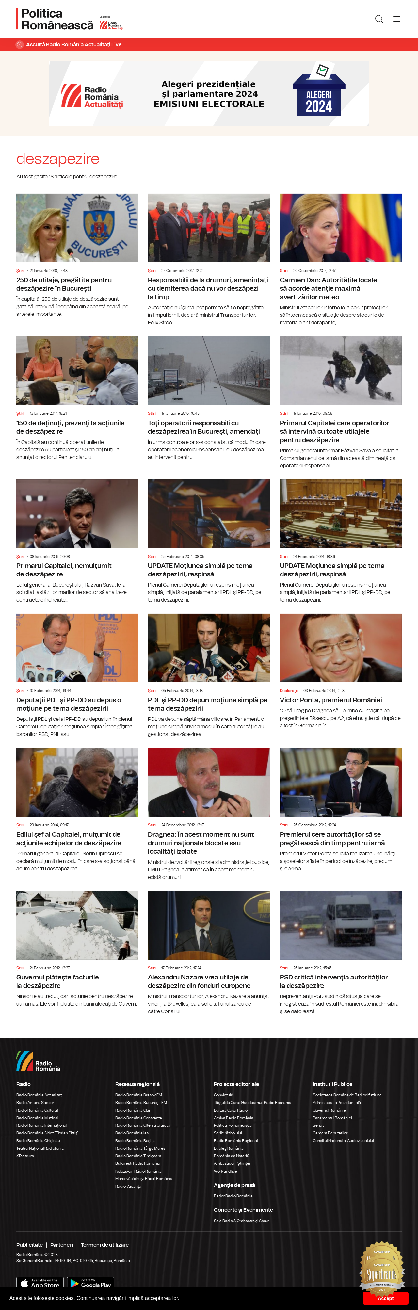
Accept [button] (386, 1298)
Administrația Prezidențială (337, 1103)
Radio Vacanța (128, 1186)
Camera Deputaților (330, 1133)
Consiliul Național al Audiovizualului (343, 1141)
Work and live (225, 1171)
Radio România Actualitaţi (39, 1095)
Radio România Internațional (41, 1125)
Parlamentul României (332, 1118)
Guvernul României (330, 1110)
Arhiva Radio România (233, 1118)
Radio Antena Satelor (35, 1103)
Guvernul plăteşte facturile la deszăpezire (77, 949)
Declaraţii (289, 691)
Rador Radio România (233, 1196)
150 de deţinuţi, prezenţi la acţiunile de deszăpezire (77, 398)
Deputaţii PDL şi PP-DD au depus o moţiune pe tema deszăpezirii (77, 676)
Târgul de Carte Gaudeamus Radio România (252, 1103)
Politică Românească (233, 1125)
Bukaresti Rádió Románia (137, 1163)
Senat (318, 1125)
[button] (182, 1299)
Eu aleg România (229, 1148)
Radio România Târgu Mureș (140, 1148)
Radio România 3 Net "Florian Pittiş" (47, 1133)
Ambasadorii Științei (232, 1163)
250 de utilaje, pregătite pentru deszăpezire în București (77, 256)
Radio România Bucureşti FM (141, 1103)
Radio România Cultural (37, 1110)
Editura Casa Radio (231, 1110)
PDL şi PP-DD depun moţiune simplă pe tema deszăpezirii (209, 676)
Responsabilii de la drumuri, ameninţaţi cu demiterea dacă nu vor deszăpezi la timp (209, 260)
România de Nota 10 (231, 1156)
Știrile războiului (228, 1133)
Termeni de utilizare (105, 1245)
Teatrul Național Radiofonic (40, 1148)
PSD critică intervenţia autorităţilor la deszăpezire (341, 953)
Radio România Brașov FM (138, 1095)
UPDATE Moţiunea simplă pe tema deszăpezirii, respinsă (209, 541)
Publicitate (29, 1245)
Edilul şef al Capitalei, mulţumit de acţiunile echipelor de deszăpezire (77, 810)
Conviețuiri (223, 1095)
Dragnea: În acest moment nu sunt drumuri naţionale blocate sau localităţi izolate (209, 814)
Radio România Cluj (132, 1110)
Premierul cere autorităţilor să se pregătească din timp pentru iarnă (341, 810)
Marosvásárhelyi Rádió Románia (143, 1179)
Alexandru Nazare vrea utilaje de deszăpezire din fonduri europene (209, 953)
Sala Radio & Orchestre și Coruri (242, 1221)
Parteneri (61, 1245)
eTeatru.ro (25, 1156)
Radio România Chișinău (38, 1141)
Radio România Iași (132, 1133)
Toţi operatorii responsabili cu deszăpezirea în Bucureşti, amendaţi (209, 398)
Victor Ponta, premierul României (341, 672)
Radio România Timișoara (138, 1156)
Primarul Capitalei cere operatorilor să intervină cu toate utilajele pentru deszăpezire (341, 402)
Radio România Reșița (135, 1141)
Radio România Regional (236, 1141)
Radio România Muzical (37, 1118)
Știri (20, 271)
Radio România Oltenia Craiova (142, 1125)
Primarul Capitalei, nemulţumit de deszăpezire (77, 541)
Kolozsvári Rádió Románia (138, 1171)
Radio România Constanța (138, 1118)
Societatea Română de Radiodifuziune (347, 1095)
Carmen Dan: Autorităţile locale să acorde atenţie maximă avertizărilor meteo (341, 260)
